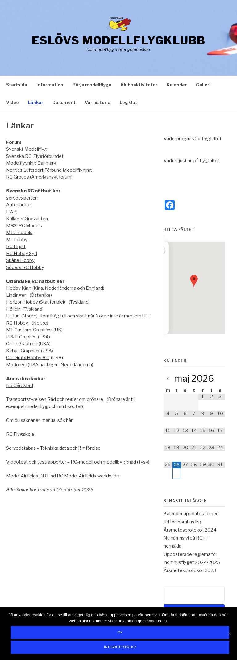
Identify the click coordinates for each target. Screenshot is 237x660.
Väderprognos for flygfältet (193, 138)
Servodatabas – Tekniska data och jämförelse (53, 448)
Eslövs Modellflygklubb (119, 40)
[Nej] (229, 633)
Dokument (64, 102)
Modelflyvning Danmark (31, 163)
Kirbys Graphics (22, 351)
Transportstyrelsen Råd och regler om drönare (54, 399)
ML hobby (16, 239)
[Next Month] (220, 379)
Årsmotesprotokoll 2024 (190, 530)
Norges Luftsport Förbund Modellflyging (49, 170)
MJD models (19, 232)
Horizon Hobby (22, 302)
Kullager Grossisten (27, 218)
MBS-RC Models (24, 226)
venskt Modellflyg (28, 149)
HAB (11, 212)
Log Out (128, 102)
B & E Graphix (20, 337)
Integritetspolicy (120, 647)
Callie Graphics (21, 344)
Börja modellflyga (92, 84)
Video (12, 102)
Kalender (177, 84)
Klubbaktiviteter (139, 84)
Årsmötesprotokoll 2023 (190, 570)
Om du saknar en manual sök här (39, 420)
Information (49, 84)
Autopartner (19, 205)
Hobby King (18, 288)
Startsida (16, 84)
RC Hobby (17, 323)
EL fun (12, 316)
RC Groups (17, 177)
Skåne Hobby (20, 260)
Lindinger (16, 295)
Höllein (13, 309)
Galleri (203, 84)
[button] (194, 281)
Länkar (35, 102)
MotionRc (16, 365)
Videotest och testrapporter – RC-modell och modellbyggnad (71, 462)
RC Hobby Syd (21, 253)
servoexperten (22, 198)
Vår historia (97, 102)
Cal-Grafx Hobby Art (27, 357)
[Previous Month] (168, 379)
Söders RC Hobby (25, 267)
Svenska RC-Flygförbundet (35, 156)
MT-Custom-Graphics (29, 330)
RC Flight (16, 246)
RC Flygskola (20, 434)
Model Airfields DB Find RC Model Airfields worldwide (62, 476)
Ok (120, 632)
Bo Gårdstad (19, 385)
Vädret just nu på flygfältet (191, 160)
